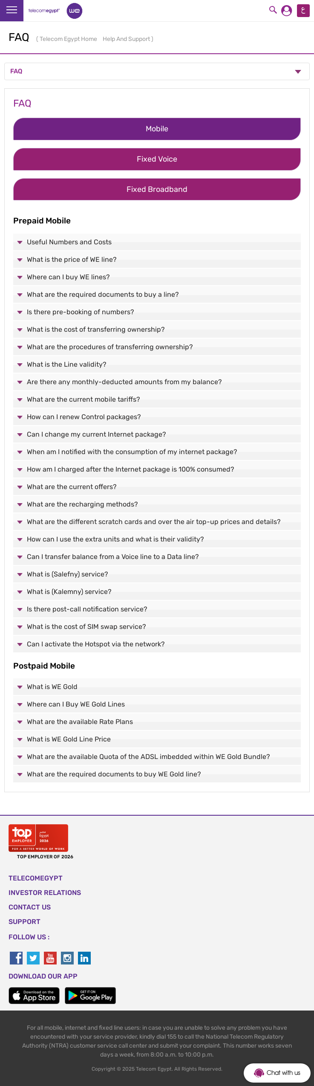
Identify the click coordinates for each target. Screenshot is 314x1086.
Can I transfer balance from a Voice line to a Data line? (113, 557)
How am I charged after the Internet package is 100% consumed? (130, 469)
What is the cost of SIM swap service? (86, 627)
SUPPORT (24, 922)
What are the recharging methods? (82, 504)
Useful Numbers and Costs (69, 242)
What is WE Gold (52, 687)
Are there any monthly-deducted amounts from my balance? (124, 382)
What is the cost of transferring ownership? (96, 329)
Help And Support (127, 39)
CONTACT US (30, 907)
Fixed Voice (157, 159)
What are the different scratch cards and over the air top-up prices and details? (154, 522)
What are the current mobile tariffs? (83, 399)
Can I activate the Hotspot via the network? (96, 644)
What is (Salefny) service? (67, 574)
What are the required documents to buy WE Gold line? (114, 774)
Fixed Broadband (157, 189)
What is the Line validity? (67, 364)
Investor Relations (45, 893)
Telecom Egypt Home (69, 39)
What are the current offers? (72, 487)
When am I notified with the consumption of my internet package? (132, 452)
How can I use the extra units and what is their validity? (115, 539)
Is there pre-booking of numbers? (80, 312)
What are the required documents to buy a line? (103, 294)
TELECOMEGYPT (36, 878)
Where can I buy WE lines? (68, 277)
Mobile (157, 128)
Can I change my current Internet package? (96, 434)
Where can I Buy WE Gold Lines (76, 704)
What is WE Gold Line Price (69, 739)
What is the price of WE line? (72, 259)
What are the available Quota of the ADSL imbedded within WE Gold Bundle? (148, 757)
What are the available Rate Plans (80, 722)
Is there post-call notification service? (87, 609)
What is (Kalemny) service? (69, 592)
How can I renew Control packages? (84, 417)
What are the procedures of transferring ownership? (110, 347)
